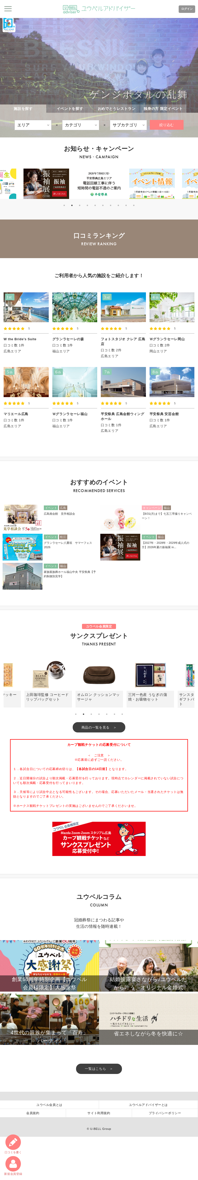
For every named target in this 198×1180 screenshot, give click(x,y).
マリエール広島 (16, 414)
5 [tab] (95, 205)
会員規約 (32, 1156)
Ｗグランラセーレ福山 (70, 414)
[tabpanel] (99, 184)
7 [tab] (110, 205)
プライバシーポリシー (165, 1156)
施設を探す (23, 109)
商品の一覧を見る (95, 728)
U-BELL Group (100, 1172)
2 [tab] (72, 205)
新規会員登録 (13, 1165)
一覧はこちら (95, 1111)
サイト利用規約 (98, 1156)
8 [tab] (118, 205)
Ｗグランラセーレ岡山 (167, 339)
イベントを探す (70, 109)
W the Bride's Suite (20, 339)
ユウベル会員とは (49, 1147)
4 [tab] (87, 205)
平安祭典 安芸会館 (164, 414)
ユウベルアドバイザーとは (148, 1147)
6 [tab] (102, 205)
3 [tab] (79, 205)
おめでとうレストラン (117, 109)
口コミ (12, 1142)
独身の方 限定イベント (163, 109)
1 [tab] (64, 205)
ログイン (185, 9)
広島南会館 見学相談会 (59, 513)
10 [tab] (133, 205)
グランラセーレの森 (68, 339)
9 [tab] (126, 205)
